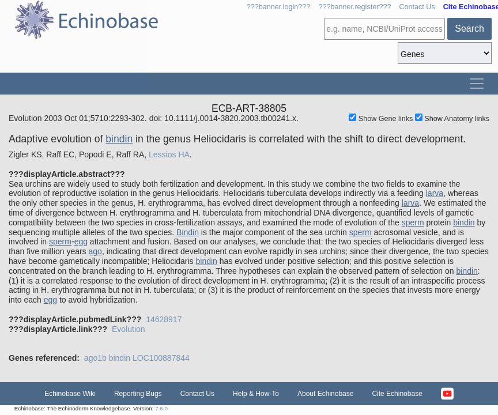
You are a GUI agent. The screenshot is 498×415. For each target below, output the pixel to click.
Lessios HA (169, 154)
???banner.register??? (354, 7)
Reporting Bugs (138, 394)
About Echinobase (325, 394)
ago (95, 251)
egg (81, 241)
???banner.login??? (279, 7)
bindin (119, 139)
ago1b (95, 358)
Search (469, 28)
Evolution (128, 329)
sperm (413, 222)
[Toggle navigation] (476, 84)
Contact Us (417, 7)
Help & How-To (256, 394)
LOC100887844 (161, 358)
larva (434, 193)
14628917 (164, 319)
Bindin (187, 232)
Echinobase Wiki (70, 394)
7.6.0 (161, 408)
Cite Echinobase (397, 394)
